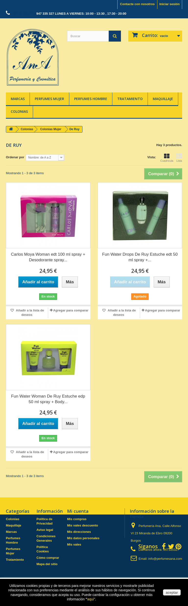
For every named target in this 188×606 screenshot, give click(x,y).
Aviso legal (44, 530)
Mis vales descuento (82, 525)
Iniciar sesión (169, 4)
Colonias (19, 111)
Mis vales (74, 544)
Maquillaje (163, 98)
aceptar (172, 593)
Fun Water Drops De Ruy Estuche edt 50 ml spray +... (139, 257)
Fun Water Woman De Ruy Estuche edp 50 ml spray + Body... (48, 399)
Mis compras (76, 519)
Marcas (18, 98)
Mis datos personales (83, 538)
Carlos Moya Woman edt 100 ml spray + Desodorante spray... (48, 257)
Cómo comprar (47, 558)
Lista (179, 157)
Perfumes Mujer (49, 98)
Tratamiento (130, 98)
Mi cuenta (78, 511)
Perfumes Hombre (90, 98)
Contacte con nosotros (137, 4)
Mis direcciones (79, 532)
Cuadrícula (166, 157)
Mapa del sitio (47, 564)
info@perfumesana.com (165, 558)
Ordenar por (15, 157)
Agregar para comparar (70, 310)
